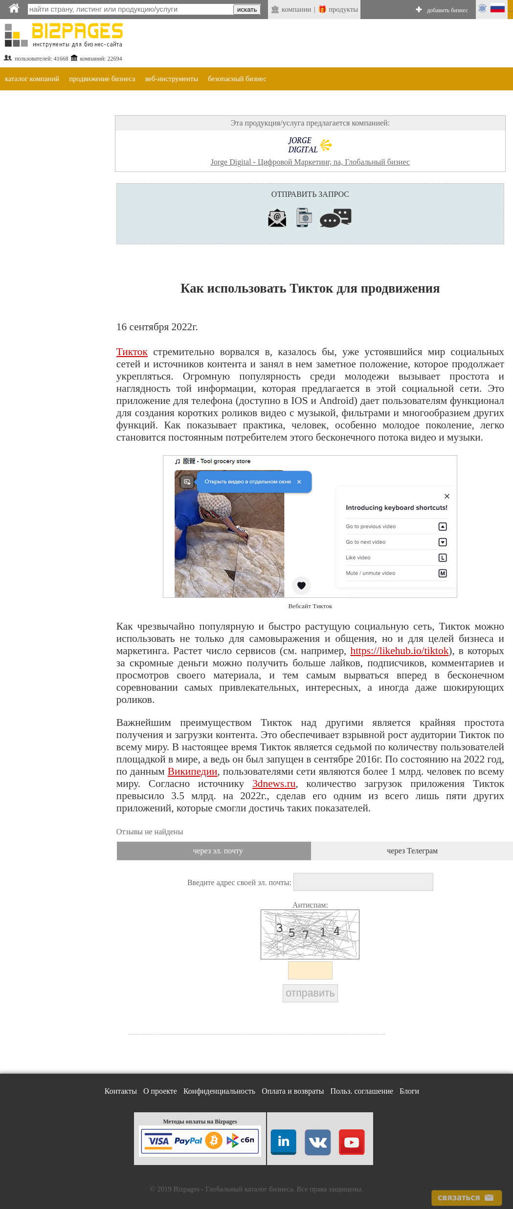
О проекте (160, 1091)
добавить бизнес (447, 10)
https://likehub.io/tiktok (399, 651)
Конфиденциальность (219, 1091)
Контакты (121, 1091)
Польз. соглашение (362, 1091)
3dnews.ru (273, 783)
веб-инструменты (172, 79)
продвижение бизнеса (102, 79)
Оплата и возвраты (293, 1091)
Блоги (409, 1091)
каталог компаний (32, 79)
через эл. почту (218, 851)
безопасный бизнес (237, 79)
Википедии (193, 771)
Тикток (132, 352)
